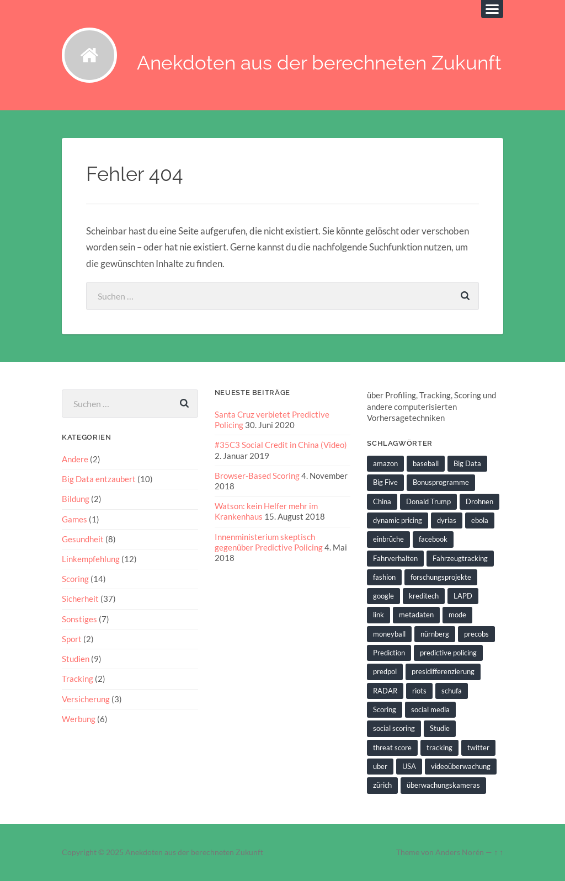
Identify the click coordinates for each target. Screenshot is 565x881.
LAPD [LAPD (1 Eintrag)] (463, 595)
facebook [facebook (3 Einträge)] (433, 539)
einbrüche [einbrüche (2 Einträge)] (388, 539)
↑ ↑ (498, 852)
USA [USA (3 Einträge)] (409, 766)
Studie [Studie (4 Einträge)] (440, 728)
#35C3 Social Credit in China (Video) (281, 445)
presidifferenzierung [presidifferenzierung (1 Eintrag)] (443, 671)
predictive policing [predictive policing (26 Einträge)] (448, 652)
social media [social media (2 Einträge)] (430, 709)
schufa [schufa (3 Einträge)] (451, 690)
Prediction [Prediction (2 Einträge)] (389, 652)
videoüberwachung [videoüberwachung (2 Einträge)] (461, 766)
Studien (75, 659)
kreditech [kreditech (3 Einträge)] (424, 595)
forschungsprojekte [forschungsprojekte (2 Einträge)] (441, 577)
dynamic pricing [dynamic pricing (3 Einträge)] (397, 520)
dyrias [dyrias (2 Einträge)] (446, 520)
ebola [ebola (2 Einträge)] (479, 520)
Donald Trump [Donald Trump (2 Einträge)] (428, 501)
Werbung (78, 719)
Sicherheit (80, 599)
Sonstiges (79, 619)
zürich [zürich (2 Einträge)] (382, 785)
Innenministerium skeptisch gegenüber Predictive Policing (269, 542)
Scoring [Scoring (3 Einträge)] (384, 709)
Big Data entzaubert (99, 479)
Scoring (75, 579)
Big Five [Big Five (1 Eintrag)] (385, 482)
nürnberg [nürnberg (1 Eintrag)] (434, 633)
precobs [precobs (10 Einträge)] (476, 633)
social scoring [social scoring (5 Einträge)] (394, 728)
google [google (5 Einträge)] (383, 595)
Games (74, 519)
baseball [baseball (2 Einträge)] (426, 463)
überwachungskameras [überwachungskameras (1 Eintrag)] (443, 785)
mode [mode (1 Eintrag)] (457, 614)
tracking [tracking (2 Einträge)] (439, 747)
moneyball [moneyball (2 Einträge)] (389, 633)
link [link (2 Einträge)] (378, 614)
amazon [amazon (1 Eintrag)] (385, 463)
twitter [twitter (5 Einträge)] (478, 747)
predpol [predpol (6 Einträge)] (385, 671)
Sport (72, 639)
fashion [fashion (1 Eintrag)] (384, 577)
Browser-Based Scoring (257, 475)
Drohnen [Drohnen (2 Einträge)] (479, 501)
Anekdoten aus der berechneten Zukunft (319, 63)
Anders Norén (459, 852)
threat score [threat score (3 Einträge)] (392, 747)
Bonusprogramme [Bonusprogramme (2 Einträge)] (441, 482)
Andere (75, 459)
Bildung (75, 499)
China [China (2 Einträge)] (382, 501)
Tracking (77, 679)
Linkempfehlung (91, 559)
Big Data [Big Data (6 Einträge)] (467, 463)
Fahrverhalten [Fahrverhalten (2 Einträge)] (395, 558)
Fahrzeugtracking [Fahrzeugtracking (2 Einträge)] (460, 558)
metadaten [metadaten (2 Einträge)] (416, 614)
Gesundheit (83, 539)
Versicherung (86, 699)
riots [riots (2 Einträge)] (419, 690)
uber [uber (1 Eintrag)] (380, 766)
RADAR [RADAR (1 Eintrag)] (385, 690)
